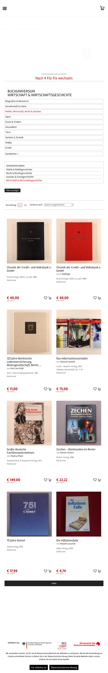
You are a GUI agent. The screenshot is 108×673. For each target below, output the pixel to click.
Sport (8, 116)
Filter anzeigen (12, 190)
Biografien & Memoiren (17, 101)
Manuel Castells (67, 361)
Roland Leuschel (67, 543)
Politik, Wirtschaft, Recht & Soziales (23, 111)
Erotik (8, 147)
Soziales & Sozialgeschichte (20, 176)
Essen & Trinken (13, 121)
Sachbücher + (11, 153)
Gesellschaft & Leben (15, 106)
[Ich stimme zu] (104, 661)
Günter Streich (67, 452)
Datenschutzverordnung (64, 667)
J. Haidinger (65, 274)
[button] (45, 298)
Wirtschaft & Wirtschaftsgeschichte (24, 180)
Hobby (8, 142)
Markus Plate (17, 456)
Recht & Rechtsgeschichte (19, 173)
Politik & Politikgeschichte (19, 169)
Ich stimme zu (38, 667)
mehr (54, 583)
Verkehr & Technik (14, 137)
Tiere (8, 132)
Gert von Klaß (17, 368)
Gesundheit (11, 127)
